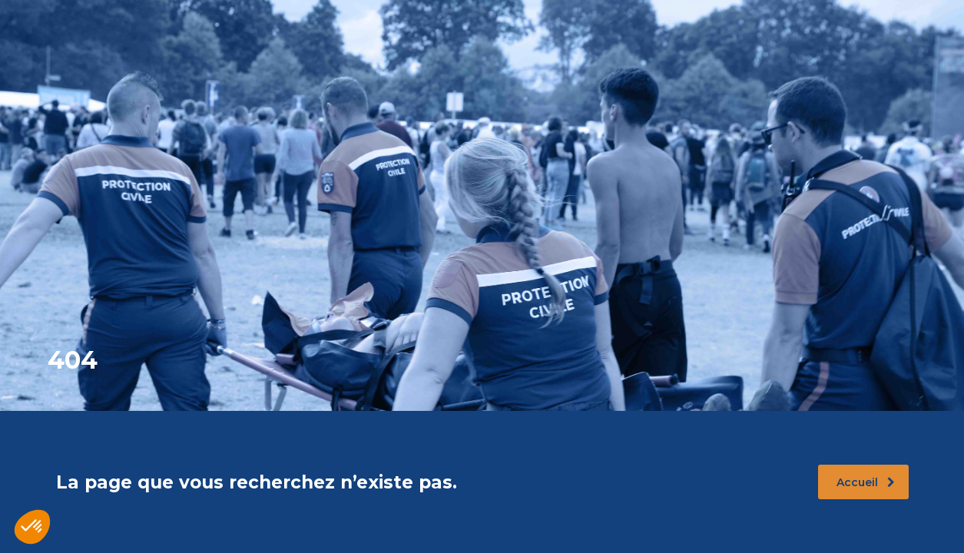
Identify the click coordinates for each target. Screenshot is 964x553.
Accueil (865, 482)
